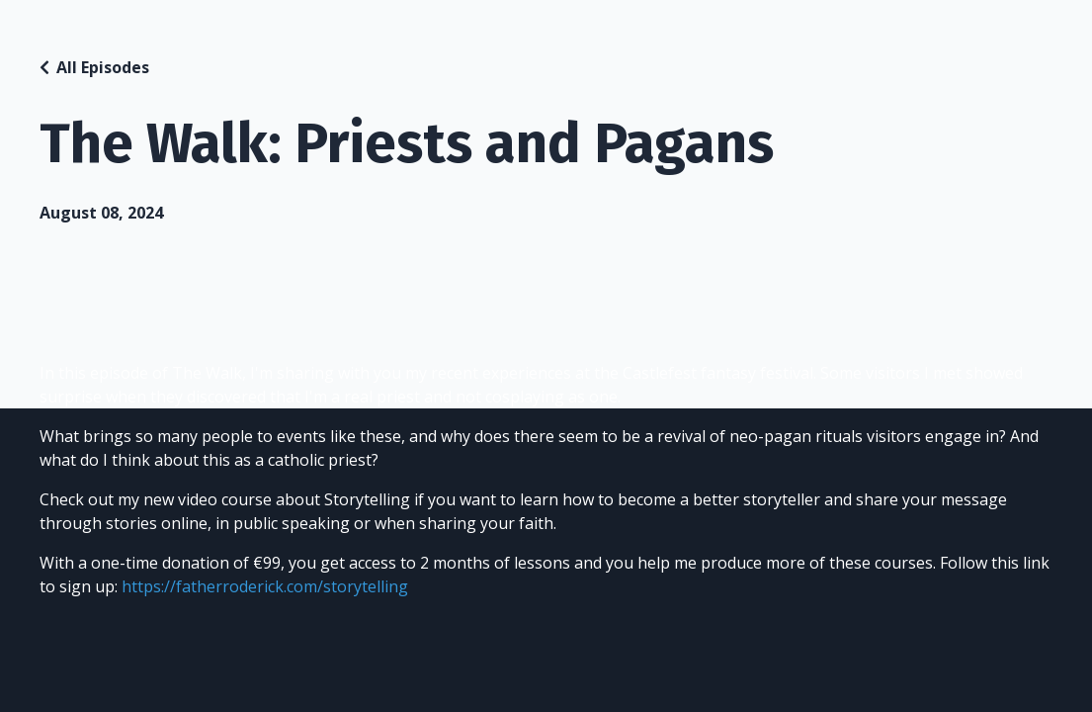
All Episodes (102, 67)
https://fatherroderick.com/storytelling (265, 586)
